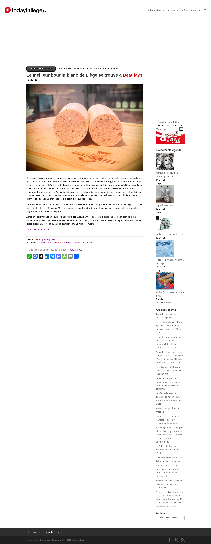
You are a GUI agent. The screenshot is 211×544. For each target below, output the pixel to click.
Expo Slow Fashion (165, 205)
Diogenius (45, 540)
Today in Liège (154, 10)
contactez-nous (74, 249)
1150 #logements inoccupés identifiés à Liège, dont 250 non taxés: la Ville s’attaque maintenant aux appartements (169, 434)
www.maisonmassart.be (37, 229)
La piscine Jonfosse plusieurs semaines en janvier (65, 242)
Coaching (56, 540)
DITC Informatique (76, 540)
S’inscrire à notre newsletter (41, 68)
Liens (182, 2)
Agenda (174, 2)
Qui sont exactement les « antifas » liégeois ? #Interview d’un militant (167, 420)
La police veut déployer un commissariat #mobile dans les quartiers (169, 370)
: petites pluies (45, 239)
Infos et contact (162, 2)
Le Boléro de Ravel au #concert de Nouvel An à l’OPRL (167, 450)
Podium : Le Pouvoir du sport (170, 234)
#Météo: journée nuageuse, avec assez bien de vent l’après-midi (169, 484)
